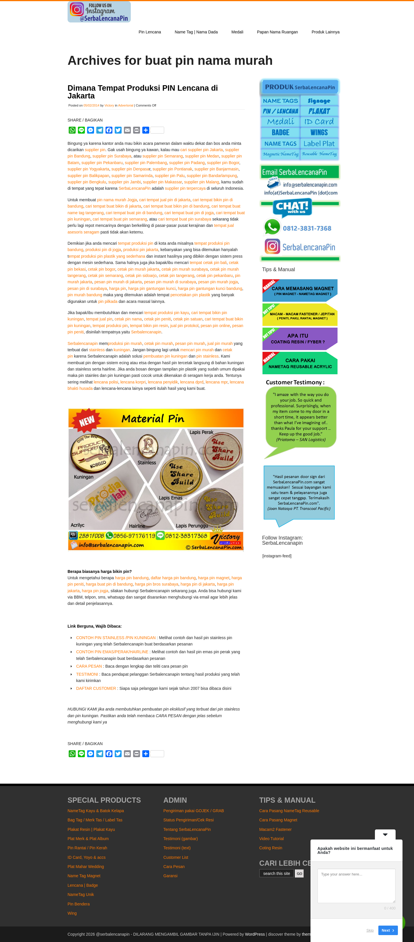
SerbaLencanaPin (134, 188)
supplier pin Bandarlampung (212, 175)
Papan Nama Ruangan (277, 32)
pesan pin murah (190, 343)
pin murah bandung (85, 295)
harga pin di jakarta (198, 584)
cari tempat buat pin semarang (120, 219)
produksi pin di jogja (103, 249)
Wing (72, 913)
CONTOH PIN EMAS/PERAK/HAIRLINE (112, 651)
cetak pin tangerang (176, 275)
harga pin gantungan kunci (152, 288)
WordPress (255, 934)
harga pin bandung (132, 578)
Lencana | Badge (83, 885)
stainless (97, 349)
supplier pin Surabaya (111, 156)
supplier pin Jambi (124, 182)
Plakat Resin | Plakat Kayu (91, 829)
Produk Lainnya (326, 32)
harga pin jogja (95, 590)
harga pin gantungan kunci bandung (210, 288)
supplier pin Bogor (223, 162)
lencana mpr (216, 382)
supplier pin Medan (202, 156)
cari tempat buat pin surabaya (184, 219)
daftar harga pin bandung (173, 578)
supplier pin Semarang (163, 156)
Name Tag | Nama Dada (196, 32)
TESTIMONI (87, 674)
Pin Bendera (79, 904)
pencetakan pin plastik (190, 295)
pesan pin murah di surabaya (170, 282)
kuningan (122, 349)
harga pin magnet (213, 578)
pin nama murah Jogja (117, 199)
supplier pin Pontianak (172, 169)
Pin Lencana (150, 32)
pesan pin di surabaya (87, 288)
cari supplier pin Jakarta (201, 149)
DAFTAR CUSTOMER (96, 688)
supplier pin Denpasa (131, 169)
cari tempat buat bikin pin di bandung (176, 206)
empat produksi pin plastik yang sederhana (107, 256)
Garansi (170, 875)
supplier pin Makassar (162, 182)
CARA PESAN (89, 666)
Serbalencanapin (146, 332)
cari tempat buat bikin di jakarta (113, 206)
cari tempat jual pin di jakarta (164, 199)
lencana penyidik (163, 382)
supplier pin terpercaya (185, 188)
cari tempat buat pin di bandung (134, 212)
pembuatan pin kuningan (165, 356)
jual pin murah (220, 343)
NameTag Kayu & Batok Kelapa (96, 810)
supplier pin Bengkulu (87, 182)
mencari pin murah (197, 349)
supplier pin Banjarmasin (216, 169)
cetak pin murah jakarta (139, 269)
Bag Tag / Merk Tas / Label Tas (95, 820)
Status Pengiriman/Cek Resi (188, 820)
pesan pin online (215, 325)
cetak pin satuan (187, 319)
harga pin (117, 288)
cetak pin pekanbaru (214, 275)
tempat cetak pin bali (208, 262)
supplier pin (95, 149)
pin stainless (207, 356)
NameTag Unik (81, 894)
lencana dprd (191, 382)
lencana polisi (106, 382)
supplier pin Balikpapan (88, 175)
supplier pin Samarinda (132, 175)
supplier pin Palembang (146, 162)
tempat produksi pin (135, 243)
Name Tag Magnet (84, 875)
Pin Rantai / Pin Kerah (87, 848)
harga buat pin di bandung (109, 584)
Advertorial (125, 105)
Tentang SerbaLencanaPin (187, 829)
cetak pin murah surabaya (185, 269)
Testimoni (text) (177, 848)
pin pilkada (108, 301)
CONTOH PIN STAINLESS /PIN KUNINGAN (116, 637)
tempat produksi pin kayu (166, 312)
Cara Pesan (174, 866)
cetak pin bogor (101, 269)
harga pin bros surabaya (156, 584)
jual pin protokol (184, 325)
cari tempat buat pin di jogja (189, 212)
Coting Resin (270, 848)
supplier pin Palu (170, 175)
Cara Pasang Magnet (278, 820)
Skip (370, 930)
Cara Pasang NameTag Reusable (289, 810)
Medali (237, 32)
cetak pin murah (158, 343)
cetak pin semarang (105, 275)
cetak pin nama (128, 319)
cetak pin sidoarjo (141, 275)
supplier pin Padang (187, 162)
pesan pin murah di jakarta (118, 282)
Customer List (175, 857)
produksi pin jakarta (140, 249)
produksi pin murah (125, 343)
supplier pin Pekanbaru (101, 162)
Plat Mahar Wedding (86, 866)
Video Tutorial (271, 838)
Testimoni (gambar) (180, 838)
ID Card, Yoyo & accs (87, 857)
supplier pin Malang (201, 182)
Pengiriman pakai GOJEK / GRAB (193, 810)
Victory (109, 105)
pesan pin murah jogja (218, 282)
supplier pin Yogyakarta (88, 169)
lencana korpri (133, 382)
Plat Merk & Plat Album (88, 838)
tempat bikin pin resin (149, 325)
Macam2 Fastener (275, 829)
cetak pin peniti (157, 319)
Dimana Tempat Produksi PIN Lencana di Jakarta (143, 92)
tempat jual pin (99, 319)
